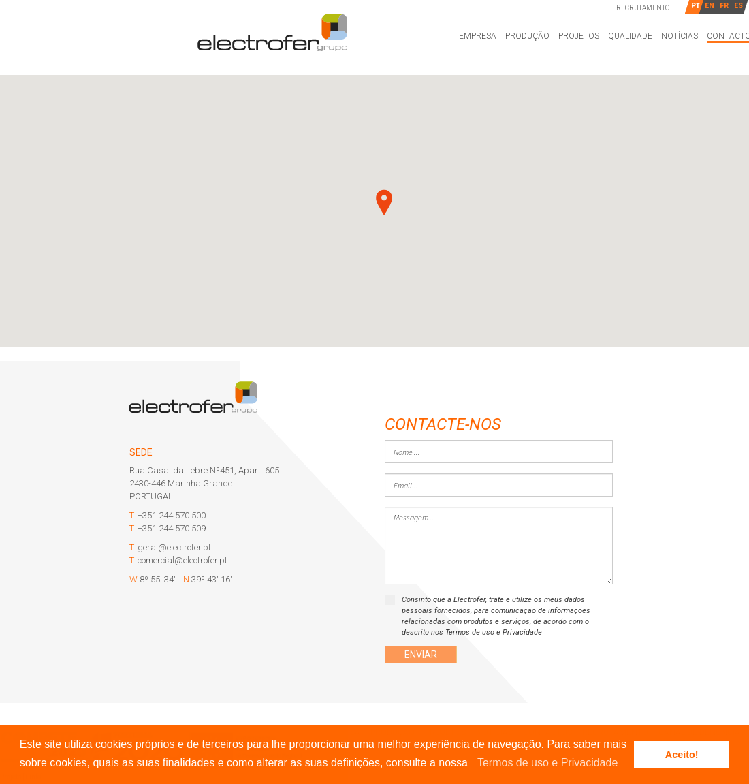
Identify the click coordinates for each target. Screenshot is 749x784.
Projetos (578, 36)
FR (724, 6)
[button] (473, 764)
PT (695, 6)
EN (709, 6)
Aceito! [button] (682, 754)
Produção (527, 36)
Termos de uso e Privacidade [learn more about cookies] (547, 762)
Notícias (679, 36)
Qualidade (630, 36)
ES (738, 6)
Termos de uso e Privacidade (493, 632)
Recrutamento (642, 8)
